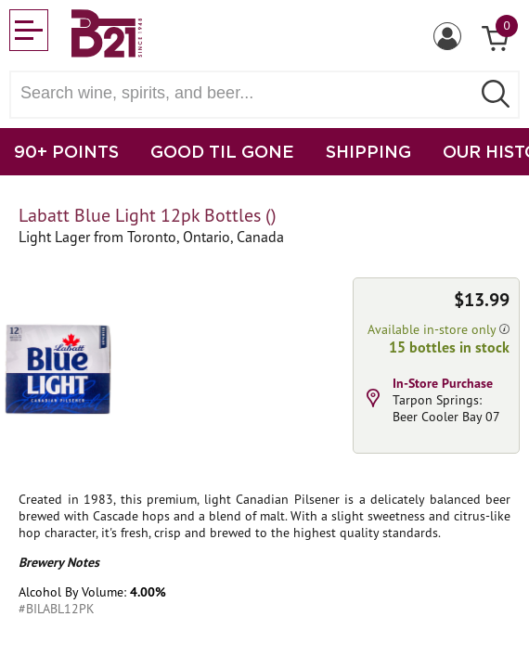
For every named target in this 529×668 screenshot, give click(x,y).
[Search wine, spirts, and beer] (246, 93)
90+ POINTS (66, 151)
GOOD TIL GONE (222, 151)
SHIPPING (368, 151)
